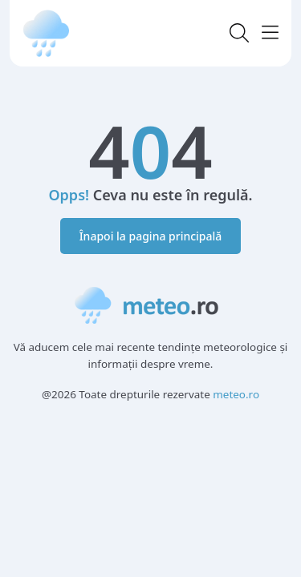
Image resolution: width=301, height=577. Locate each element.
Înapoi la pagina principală (150, 236)
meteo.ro (236, 394)
